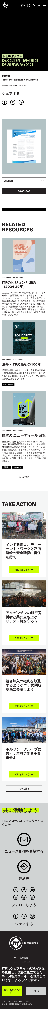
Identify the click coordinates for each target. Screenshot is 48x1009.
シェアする (11, 93)
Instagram (24, 897)
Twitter (16, 889)
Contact (24, 868)
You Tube (32, 889)
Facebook (24, 889)
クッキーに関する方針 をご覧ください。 (18, 1004)
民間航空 (6, 467)
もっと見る (24, 476)
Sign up (24, 841)
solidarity (8, 385)
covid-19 (17, 467)
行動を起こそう (38, 5)
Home (5, 76)
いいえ (36, 991)
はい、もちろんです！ (12, 991)
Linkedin (16, 897)
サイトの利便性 (21, 957)
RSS (32, 897)
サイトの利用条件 (22, 962)
